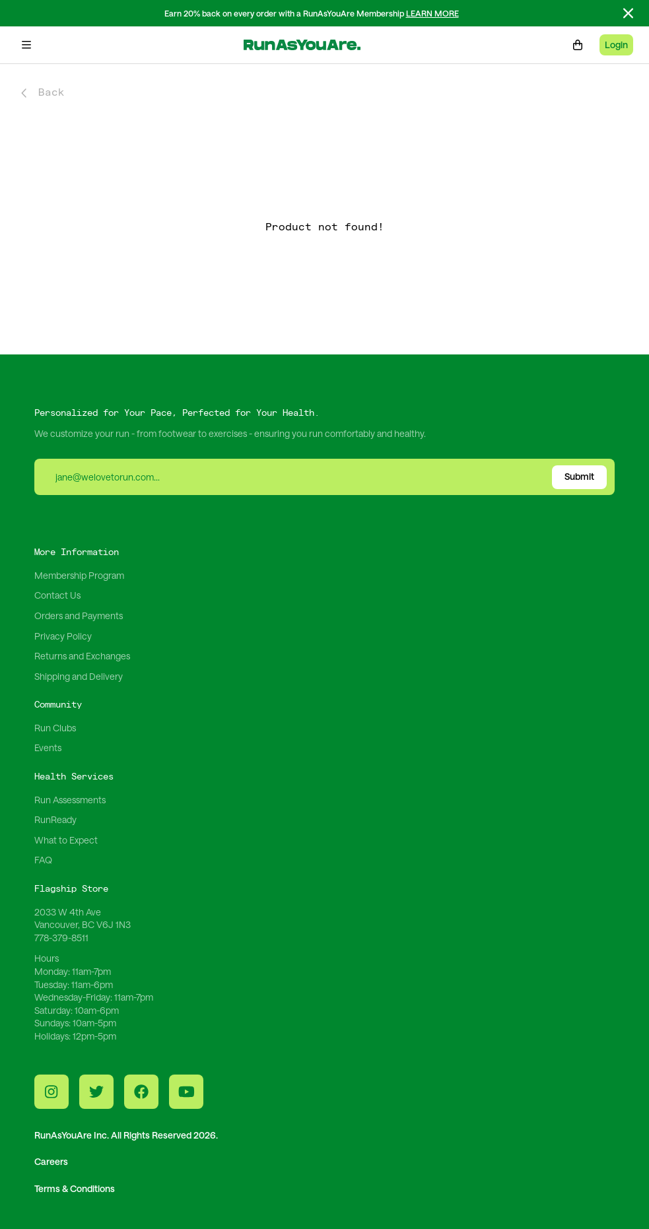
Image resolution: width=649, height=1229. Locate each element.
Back (43, 92)
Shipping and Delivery (78, 676)
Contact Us (57, 595)
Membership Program (79, 575)
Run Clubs (55, 727)
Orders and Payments (78, 615)
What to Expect (66, 840)
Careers (51, 1161)
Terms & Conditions (74, 1188)
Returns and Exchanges (82, 655)
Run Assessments (70, 799)
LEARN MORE (432, 13)
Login (616, 44)
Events (47, 747)
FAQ (43, 859)
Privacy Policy (63, 636)
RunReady (55, 819)
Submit (579, 476)
